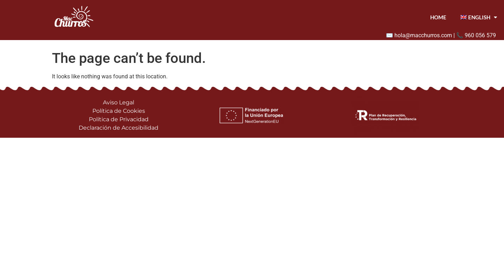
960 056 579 (480, 35)
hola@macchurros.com (423, 35)
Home (438, 17)
